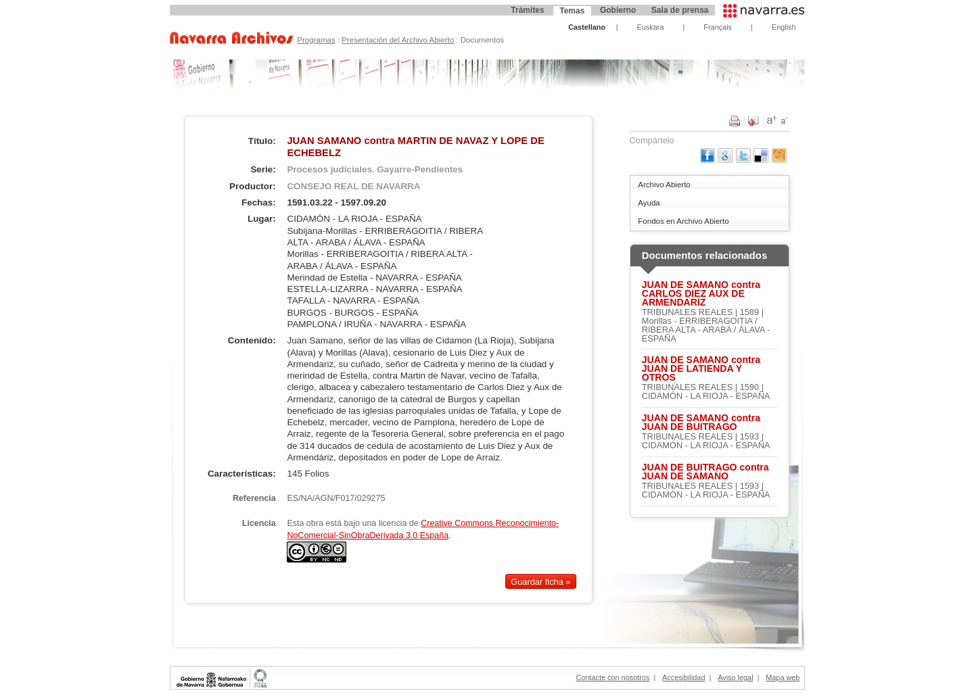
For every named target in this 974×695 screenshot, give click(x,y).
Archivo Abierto (664, 185)
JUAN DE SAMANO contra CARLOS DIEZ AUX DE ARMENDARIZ (701, 293)
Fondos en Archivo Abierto (683, 221)
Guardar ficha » (540, 582)
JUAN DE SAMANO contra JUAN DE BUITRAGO (701, 422)
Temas (571, 11)
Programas (316, 40)
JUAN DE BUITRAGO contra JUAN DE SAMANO (705, 472)
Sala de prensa (680, 10)
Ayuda (648, 203)
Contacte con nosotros (613, 677)
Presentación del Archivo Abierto (398, 40)
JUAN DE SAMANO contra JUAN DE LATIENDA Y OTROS (701, 368)
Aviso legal (735, 677)
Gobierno (618, 10)
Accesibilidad (683, 677)
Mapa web (782, 677)
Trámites (527, 10)
